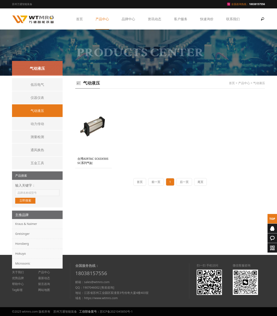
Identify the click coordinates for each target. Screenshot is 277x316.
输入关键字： (25, 185)
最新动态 (44, 278)
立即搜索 (25, 200)
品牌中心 (128, 19)
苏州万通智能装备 (65, 311)
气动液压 (259, 83)
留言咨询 (44, 284)
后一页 (184, 182)
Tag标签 (17, 290)
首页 (79, 19)
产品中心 (102, 19)
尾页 (200, 182)
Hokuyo (20, 253)
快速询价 (207, 19)
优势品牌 (18, 278)
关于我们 (18, 272)
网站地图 (44, 290)
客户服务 (180, 19)
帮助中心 (18, 284)
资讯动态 (154, 19)
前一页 (156, 182)
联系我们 (233, 19)
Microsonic (22, 263)
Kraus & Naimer (26, 224)
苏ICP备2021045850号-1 (116, 311)
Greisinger (22, 234)
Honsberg (22, 244)
